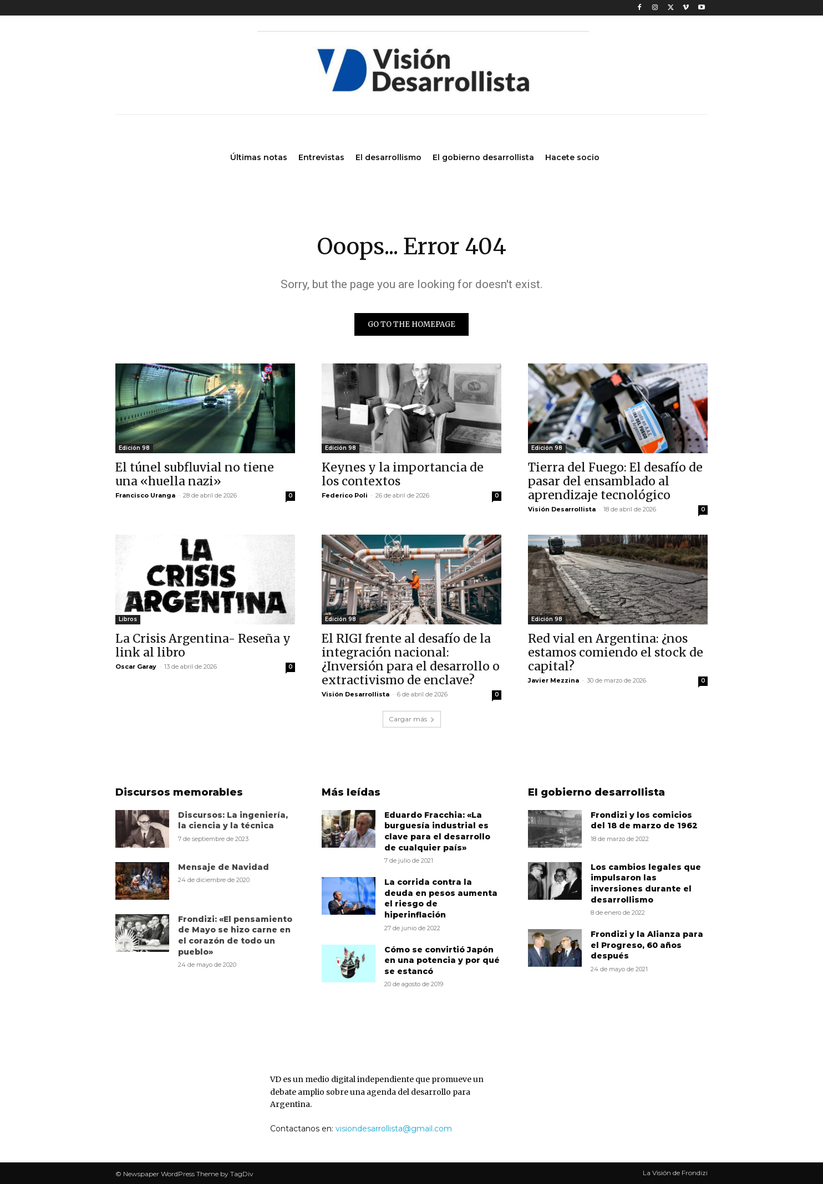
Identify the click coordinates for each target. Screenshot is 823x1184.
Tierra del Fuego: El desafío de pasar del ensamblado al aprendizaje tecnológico (615, 481)
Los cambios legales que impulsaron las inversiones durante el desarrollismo (646, 883)
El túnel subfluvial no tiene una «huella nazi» (194, 474)
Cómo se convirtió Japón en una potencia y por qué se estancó (442, 960)
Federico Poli (345, 495)
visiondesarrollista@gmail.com (394, 1129)
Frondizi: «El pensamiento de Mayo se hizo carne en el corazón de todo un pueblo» (235, 935)
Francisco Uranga (145, 495)
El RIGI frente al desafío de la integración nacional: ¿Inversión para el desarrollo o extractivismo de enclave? (411, 659)
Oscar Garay (135, 666)
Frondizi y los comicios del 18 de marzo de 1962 (644, 820)
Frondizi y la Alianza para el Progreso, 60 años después (647, 945)
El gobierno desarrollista (596, 792)
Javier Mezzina (553, 680)
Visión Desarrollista (562, 509)
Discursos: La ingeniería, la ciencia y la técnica (233, 820)
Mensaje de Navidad (223, 867)
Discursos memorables (179, 792)
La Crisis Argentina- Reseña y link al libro (203, 645)
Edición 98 (134, 448)
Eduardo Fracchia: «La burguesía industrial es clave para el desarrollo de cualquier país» (437, 831)
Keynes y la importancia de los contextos (403, 474)
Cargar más (412, 719)
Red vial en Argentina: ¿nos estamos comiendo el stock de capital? (615, 652)
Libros (128, 619)
